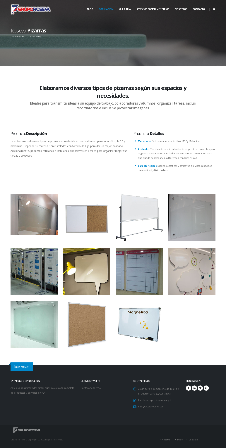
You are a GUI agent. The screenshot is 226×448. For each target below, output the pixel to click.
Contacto (193, 439)
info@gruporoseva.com (151, 406)
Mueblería (125, 9)
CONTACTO (199, 9)
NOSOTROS (181, 9)
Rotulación (106, 9)
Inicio (89, 9)
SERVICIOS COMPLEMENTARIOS (152, 9)
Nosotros (166, 439)
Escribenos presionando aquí (154, 400)
